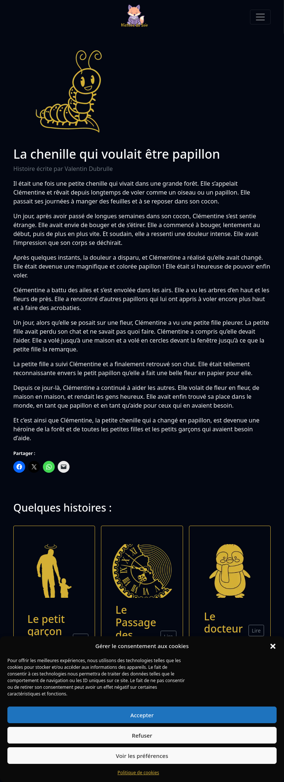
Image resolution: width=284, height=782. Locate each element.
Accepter (141, 715)
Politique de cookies (138, 772)
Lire (256, 630)
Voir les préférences (142, 755)
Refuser (142, 735)
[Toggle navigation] (260, 17)
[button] (273, 646)
